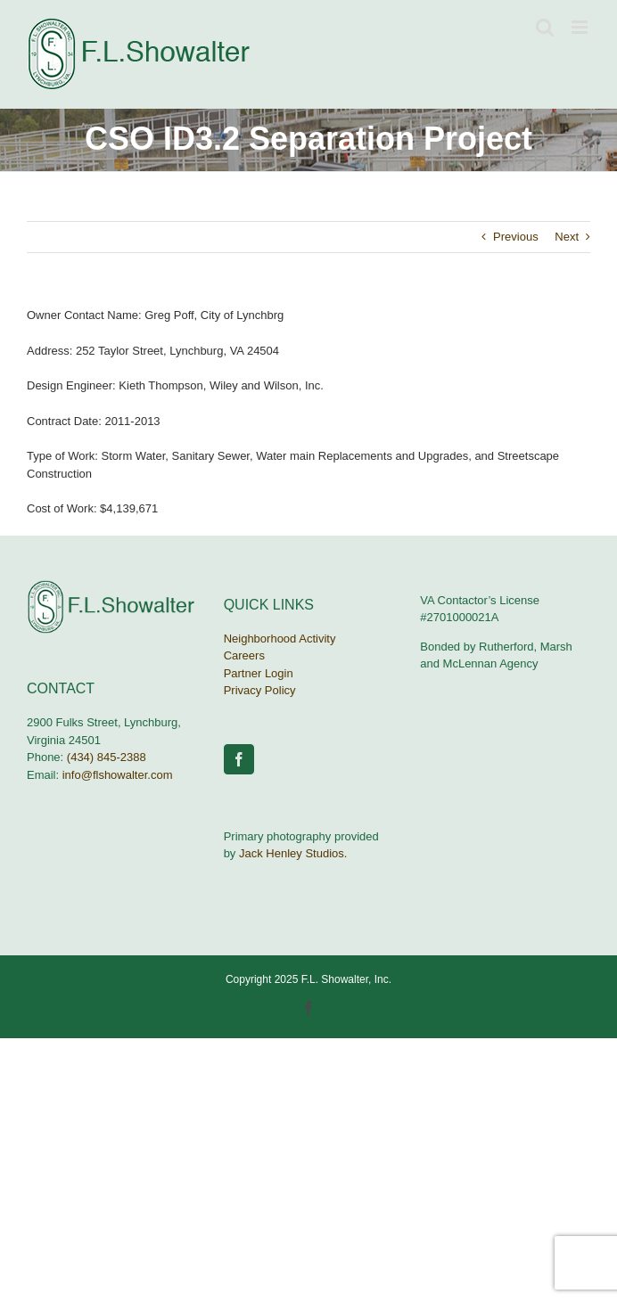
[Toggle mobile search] (545, 27)
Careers (244, 655)
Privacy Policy (260, 690)
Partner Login (258, 673)
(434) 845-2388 (106, 757)
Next (567, 236)
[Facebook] (239, 759)
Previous (516, 236)
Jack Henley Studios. (293, 853)
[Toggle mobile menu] (581, 27)
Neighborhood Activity (280, 638)
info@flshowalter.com (117, 775)
